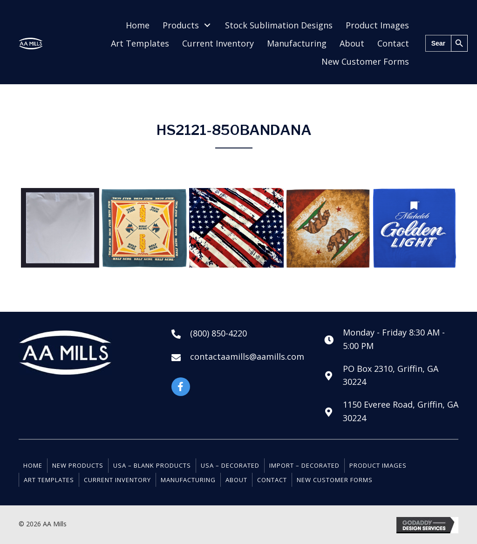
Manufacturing (188, 480)
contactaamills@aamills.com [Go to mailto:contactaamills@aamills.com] (247, 356)
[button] (180, 386)
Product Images (378, 465)
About (236, 480)
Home (32, 465)
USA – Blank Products (152, 465)
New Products (77, 465)
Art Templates (49, 480)
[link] (137, 25)
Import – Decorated (304, 465)
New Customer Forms (335, 480)
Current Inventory (117, 480)
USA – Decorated (230, 465)
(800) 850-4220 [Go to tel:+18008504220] (218, 333)
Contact (272, 480)
